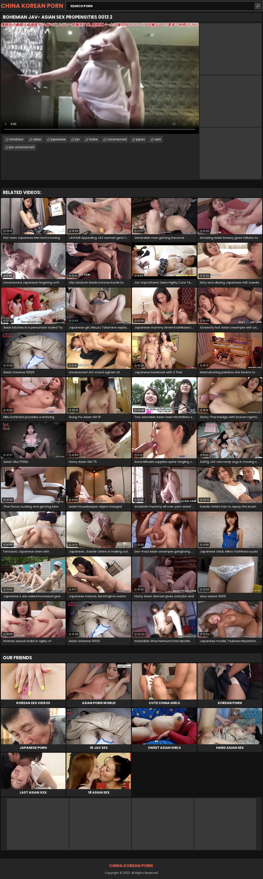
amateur (16, 139)
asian (37, 139)
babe (93, 139)
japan (140, 139)
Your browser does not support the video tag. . (100, 78)
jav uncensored (21, 147)
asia (158, 139)
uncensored (117, 139)
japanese (58, 139)
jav (77, 139)
